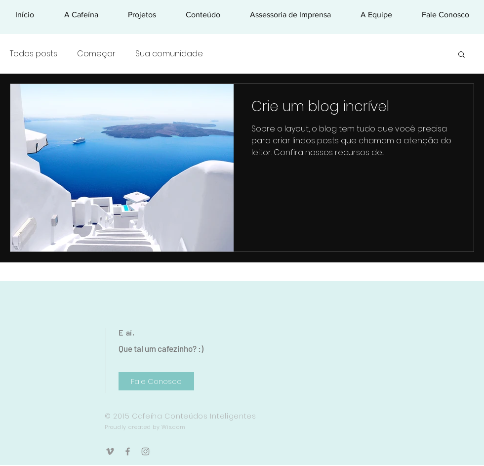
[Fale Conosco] (156, 381)
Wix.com (173, 427)
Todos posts (33, 53)
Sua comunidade (169, 53)
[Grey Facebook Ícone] (127, 451)
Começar (96, 53)
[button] (461, 55)
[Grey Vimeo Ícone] (110, 451)
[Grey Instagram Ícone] (145, 451)
